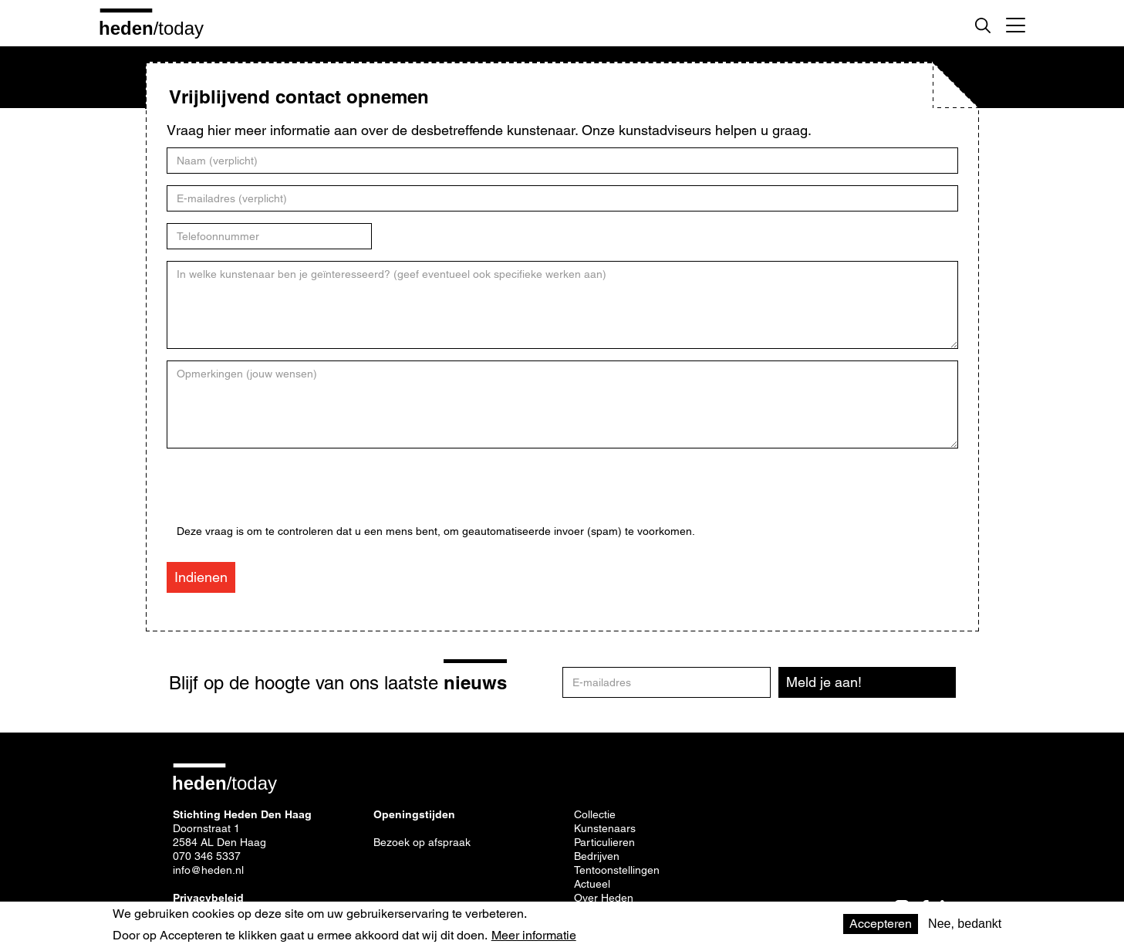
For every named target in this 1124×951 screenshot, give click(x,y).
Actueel (592, 884)
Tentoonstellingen (617, 870)
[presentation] (294, 495)
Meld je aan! (824, 682)
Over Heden (603, 898)
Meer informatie (533, 936)
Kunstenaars (605, 828)
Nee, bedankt (964, 923)
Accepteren (880, 923)
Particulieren (604, 842)
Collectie (595, 814)
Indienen (201, 577)
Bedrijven (596, 856)
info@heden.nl (208, 870)
